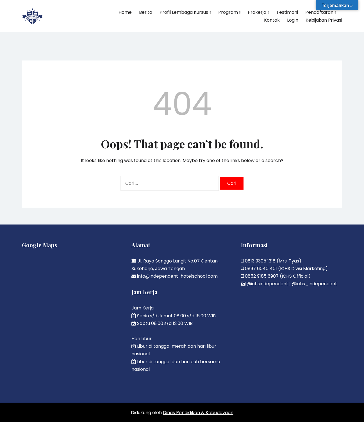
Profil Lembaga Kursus (184, 12)
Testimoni (287, 12)
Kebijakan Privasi (324, 20)
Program (228, 12)
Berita (145, 12)
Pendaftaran (319, 12)
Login (292, 20)
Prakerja (257, 12)
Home (125, 12)
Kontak (272, 20)
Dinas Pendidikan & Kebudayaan (198, 412)
